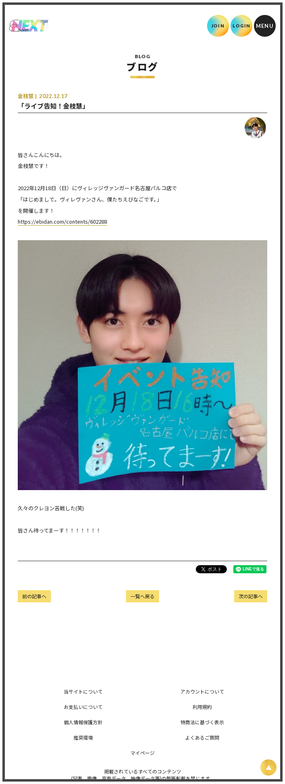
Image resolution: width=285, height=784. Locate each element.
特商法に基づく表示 (202, 722)
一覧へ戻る (142, 596)
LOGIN (242, 25)
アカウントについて (202, 691)
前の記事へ (34, 596)
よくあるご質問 (202, 737)
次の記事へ (251, 596)
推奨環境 (83, 737)
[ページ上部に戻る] (268, 767)
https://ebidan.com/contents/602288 (62, 221)
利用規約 (202, 706)
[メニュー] (265, 26)
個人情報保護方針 (83, 722)
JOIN (218, 25)
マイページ (142, 752)
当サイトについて (83, 691)
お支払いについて (83, 706)
